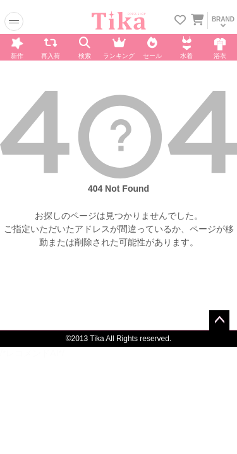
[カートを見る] (196, 17)
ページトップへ (219, 320)
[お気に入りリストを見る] (180, 21)
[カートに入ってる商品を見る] (197, 21)
